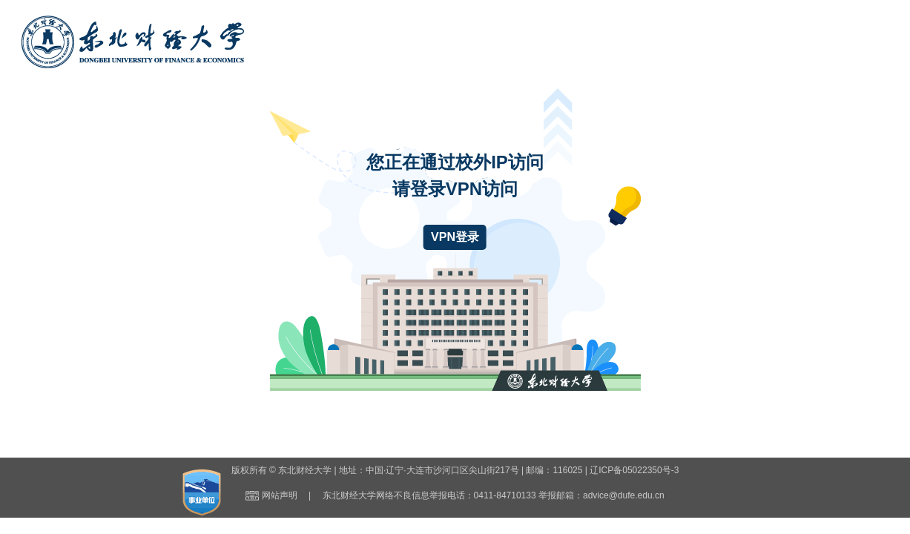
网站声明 (279, 495)
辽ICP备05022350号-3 (634, 470)
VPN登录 (455, 237)
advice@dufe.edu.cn (624, 495)
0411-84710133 (505, 495)
